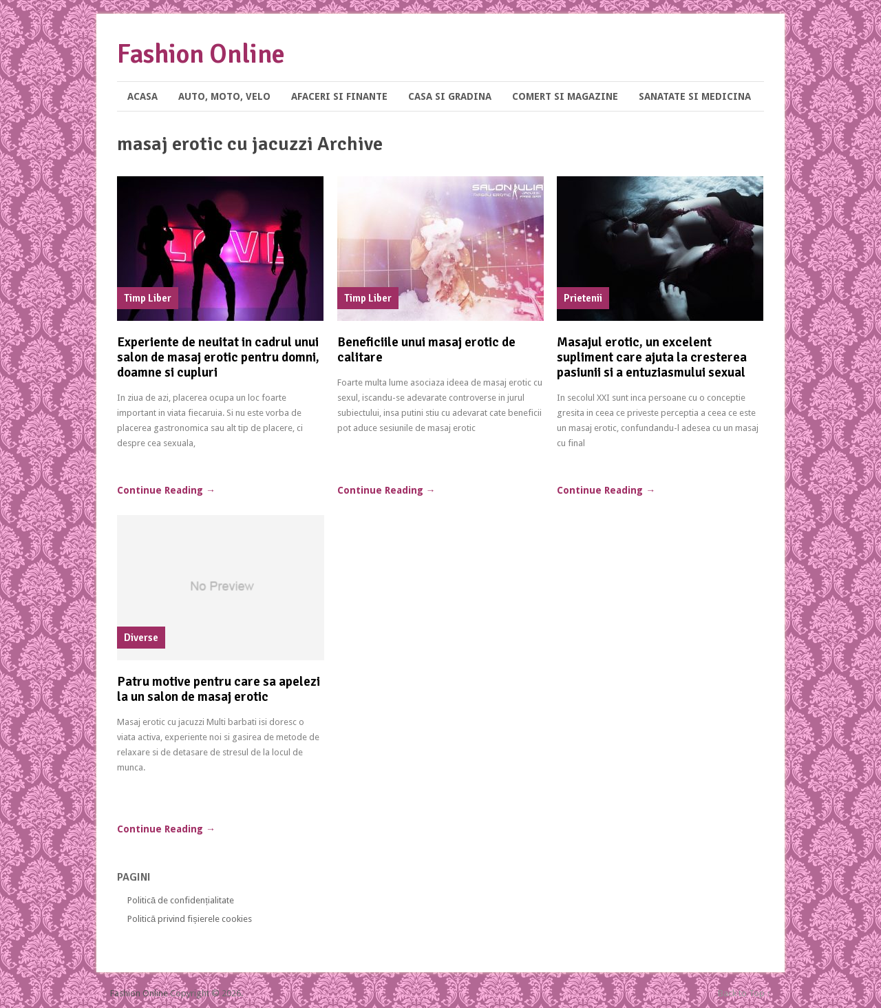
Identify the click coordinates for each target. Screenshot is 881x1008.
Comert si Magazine (565, 96)
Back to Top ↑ (745, 993)
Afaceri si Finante (339, 96)
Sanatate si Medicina (695, 96)
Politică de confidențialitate (180, 900)
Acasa (142, 96)
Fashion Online (201, 54)
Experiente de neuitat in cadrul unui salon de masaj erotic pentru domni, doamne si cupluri (218, 357)
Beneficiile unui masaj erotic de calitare (426, 350)
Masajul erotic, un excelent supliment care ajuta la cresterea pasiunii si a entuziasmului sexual (652, 357)
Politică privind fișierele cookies (189, 919)
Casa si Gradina (449, 96)
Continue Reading (166, 490)
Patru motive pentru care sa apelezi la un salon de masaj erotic (218, 689)
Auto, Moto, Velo (224, 96)
